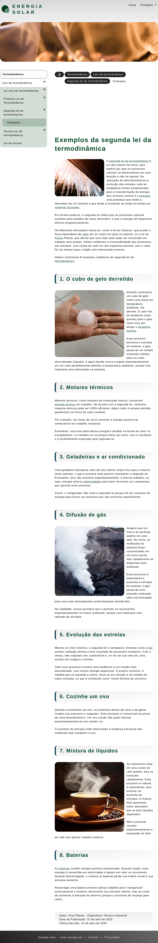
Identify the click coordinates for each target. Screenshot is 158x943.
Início (132, 4)
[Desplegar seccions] (43, 82)
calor (85, 234)
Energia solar (27, 9)
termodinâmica (64, 261)
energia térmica (65, 404)
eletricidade (92, 481)
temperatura (135, 303)
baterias (64, 868)
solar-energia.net (71, 937)
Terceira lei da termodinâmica (13, 133)
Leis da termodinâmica (17, 82)
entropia (144, 195)
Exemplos (13, 122)
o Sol (149, 647)
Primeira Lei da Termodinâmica (14, 100)
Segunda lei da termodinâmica (13, 112)
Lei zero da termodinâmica (21, 90)
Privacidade (112, 937)
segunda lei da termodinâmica (129, 161)
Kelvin (59, 238)
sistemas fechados (67, 207)
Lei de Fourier (13, 143)
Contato (93, 937)
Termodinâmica (13, 74)
